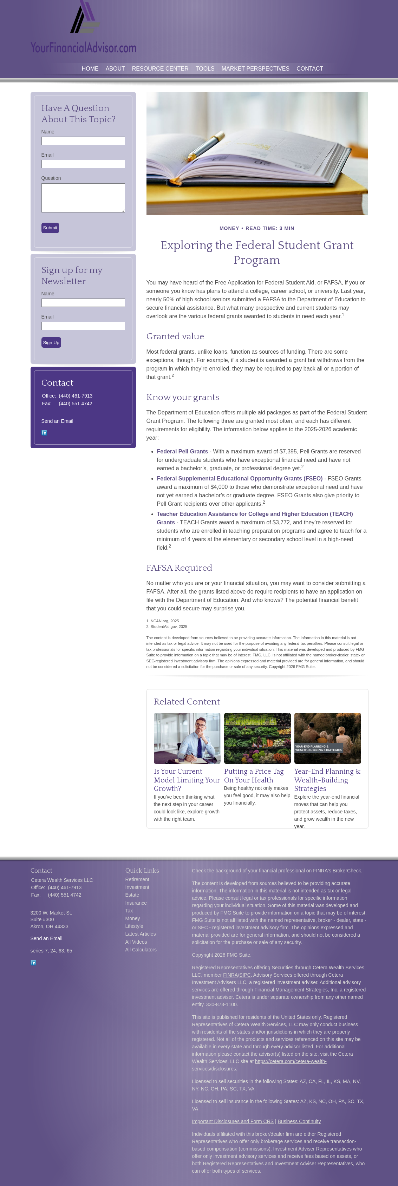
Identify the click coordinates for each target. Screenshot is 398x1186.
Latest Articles (140, 934)
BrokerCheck (347, 870)
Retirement (137, 879)
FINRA (230, 975)
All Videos (136, 942)
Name (47, 132)
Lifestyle (134, 926)
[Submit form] (50, 228)
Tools (205, 69)
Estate (132, 895)
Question (51, 178)
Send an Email (57, 421)
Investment (137, 887)
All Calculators (141, 949)
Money (132, 918)
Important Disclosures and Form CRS (233, 1121)
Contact (309, 69)
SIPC (245, 975)
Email (47, 155)
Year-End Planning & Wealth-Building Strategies (327, 780)
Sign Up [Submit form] (51, 342)
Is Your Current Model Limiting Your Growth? (187, 780)
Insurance (136, 903)
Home (90, 69)
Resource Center (160, 69)
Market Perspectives (256, 69)
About (115, 69)
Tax (129, 910)
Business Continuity (299, 1121)
